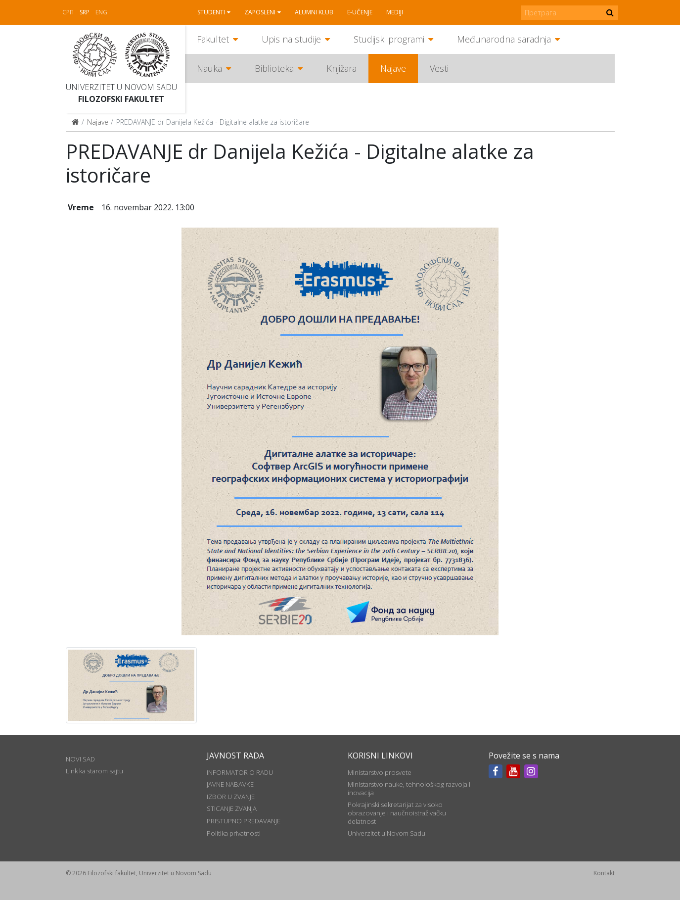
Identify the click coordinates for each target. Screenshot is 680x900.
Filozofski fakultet (121, 99)
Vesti (439, 68)
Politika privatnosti (234, 833)
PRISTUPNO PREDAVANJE (243, 820)
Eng (101, 12)
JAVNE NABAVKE (230, 784)
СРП (68, 12)
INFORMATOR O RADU (240, 772)
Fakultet (213, 39)
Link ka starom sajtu (94, 770)
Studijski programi (389, 39)
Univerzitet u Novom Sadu (121, 87)
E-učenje (359, 12)
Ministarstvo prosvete (379, 772)
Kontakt (604, 873)
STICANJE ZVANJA (232, 808)
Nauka (209, 68)
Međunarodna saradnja (504, 39)
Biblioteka (274, 68)
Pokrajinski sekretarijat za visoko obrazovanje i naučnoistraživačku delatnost (397, 812)
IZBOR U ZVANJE (231, 796)
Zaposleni (259, 12)
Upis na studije (291, 39)
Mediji (394, 12)
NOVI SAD (80, 759)
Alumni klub (314, 12)
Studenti (211, 12)
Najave (393, 68)
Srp (85, 12)
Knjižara (341, 68)
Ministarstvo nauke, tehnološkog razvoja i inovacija (409, 788)
